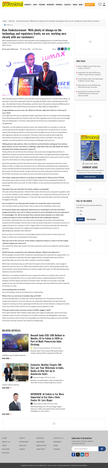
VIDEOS (75, 5)
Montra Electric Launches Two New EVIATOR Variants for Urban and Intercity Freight (89, 93)
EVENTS (22, 438)
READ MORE (6, 358)
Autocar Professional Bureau (41, 348)
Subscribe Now (90, 177)
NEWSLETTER (41, 445)
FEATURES (42, 5)
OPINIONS (59, 5)
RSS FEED (5, 453)
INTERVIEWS (50, 5)
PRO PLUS (90, 4)
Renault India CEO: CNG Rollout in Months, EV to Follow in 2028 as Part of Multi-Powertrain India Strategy (48, 340)
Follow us (8, 25)
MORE (80, 5)
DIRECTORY (40, 449)
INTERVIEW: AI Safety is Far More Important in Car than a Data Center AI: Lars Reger (47, 397)
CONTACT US (58, 438)
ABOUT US (6, 442)
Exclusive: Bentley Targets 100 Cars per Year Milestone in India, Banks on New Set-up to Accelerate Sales (47, 369)
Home (5, 21)
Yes (81, 211)
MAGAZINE (40, 442)
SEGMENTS (27, 5)
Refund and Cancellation (79, 465)
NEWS (35, 5)
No (81, 214)
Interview (12, 21)
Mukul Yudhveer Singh (39, 404)
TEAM (56, 445)
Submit (80, 219)
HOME (4, 438)
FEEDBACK (57, 442)
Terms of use (52, 465)
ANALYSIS (67, 5)
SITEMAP (57, 449)
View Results (91, 219)
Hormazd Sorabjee (38, 377)
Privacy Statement (64, 465)
